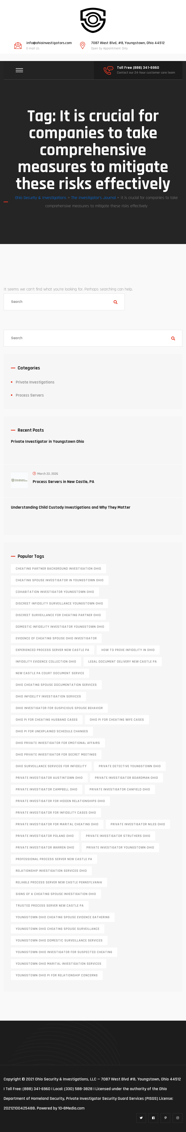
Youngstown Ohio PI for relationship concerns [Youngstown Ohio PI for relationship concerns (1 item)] (57, 975)
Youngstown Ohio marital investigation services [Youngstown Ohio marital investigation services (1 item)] (58, 964)
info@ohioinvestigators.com (49, 43)
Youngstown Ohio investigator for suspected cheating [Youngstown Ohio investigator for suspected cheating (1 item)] (64, 952)
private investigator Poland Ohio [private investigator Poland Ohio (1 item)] (45, 836)
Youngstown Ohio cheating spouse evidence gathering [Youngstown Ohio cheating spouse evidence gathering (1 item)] (63, 917)
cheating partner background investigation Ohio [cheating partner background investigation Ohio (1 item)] (58, 568)
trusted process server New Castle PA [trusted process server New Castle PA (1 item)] (50, 905)
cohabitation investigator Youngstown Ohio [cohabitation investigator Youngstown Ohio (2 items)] (55, 592)
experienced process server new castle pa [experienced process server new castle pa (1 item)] (52, 650)
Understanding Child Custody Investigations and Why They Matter (71, 507)
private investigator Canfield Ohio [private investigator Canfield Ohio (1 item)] (120, 789)
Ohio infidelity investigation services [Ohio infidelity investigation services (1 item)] (48, 696)
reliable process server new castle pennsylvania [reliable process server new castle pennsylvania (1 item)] (59, 882)
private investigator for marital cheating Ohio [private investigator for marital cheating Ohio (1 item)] (57, 824)
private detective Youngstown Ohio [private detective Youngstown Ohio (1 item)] (130, 766)
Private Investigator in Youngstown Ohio (47, 441)
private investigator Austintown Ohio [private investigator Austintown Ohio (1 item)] (49, 778)
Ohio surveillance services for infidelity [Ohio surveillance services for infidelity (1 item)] (51, 766)
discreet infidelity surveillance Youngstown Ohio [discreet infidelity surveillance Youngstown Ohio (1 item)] (59, 603)
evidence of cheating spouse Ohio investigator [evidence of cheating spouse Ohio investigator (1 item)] (56, 638)
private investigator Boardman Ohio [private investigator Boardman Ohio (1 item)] (126, 778)
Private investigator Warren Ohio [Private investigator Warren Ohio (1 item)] (45, 847)
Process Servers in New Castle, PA (63, 481)
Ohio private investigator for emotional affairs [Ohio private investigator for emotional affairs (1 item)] (58, 743)
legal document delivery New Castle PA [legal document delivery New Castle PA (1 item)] (122, 661)
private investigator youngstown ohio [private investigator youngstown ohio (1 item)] (120, 847)
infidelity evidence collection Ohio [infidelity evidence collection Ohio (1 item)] (46, 661)
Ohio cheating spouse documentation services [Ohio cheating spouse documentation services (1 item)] (56, 685)
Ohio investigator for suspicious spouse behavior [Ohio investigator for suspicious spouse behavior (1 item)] (59, 708)
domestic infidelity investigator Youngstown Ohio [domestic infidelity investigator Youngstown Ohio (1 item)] (60, 627)
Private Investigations (35, 382)
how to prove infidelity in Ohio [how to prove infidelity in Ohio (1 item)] (128, 650)
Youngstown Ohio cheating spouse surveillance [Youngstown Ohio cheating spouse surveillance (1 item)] (58, 929)
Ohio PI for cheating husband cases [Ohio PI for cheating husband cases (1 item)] (47, 720)
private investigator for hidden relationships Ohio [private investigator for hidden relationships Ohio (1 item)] (60, 801)
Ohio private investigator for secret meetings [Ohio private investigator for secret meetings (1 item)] (56, 754)
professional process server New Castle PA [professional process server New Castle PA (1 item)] (54, 859)
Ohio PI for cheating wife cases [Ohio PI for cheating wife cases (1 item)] (117, 720)
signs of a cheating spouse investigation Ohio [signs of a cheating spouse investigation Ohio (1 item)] (56, 894)
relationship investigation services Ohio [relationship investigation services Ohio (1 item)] (51, 871)
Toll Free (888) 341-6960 (138, 67)
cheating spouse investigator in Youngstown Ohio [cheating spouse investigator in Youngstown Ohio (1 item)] (60, 580)
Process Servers (30, 395)
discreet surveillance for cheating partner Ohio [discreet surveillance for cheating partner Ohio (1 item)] (58, 615)
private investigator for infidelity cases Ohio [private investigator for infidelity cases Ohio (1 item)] (56, 813)
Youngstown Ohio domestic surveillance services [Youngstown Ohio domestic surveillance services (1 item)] (59, 940)
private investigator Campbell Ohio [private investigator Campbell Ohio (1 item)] (47, 789)
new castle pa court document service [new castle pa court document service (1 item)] (50, 673)
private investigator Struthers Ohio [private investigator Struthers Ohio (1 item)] (118, 836)
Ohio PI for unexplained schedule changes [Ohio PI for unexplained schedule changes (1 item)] (52, 731)
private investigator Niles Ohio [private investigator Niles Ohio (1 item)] (138, 824)
